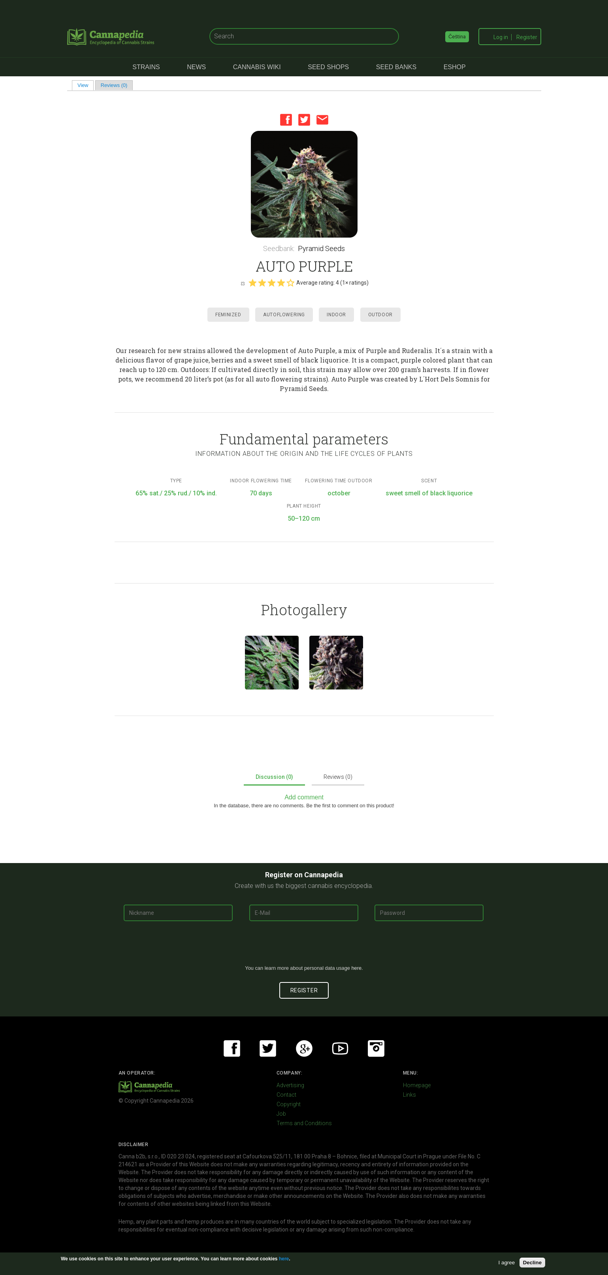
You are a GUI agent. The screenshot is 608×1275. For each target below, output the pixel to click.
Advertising (290, 1085)
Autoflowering (284, 314)
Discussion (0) (274, 777)
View (85, 85)
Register (526, 37)
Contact (286, 1095)
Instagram (376, 1048)
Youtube (340, 1048)
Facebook (286, 120)
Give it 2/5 (262, 283)
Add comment (304, 797)
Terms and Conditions (304, 1123)
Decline (532, 1263)
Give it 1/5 (252, 283)
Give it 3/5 (271, 283)
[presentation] (304, 946)
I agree (507, 1263)
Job (281, 1114)
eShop (455, 67)
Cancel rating (242, 283)
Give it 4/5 (281, 283)
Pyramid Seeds (321, 248)
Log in (500, 37)
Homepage (417, 1085)
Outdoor (380, 314)
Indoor (336, 314)
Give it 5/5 (290, 283)
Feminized (228, 314)
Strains (146, 67)
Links (409, 1095)
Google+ (304, 1048)
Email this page (322, 120)
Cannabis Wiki (257, 67)
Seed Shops (328, 67)
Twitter (304, 120)
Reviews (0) (114, 85)
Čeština (457, 37)
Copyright (289, 1104)
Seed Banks (396, 67)
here (356, 968)
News (196, 67)
